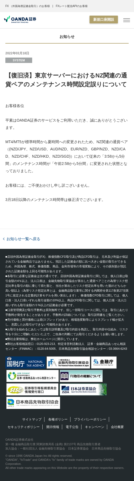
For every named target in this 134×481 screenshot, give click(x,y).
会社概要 (117, 427)
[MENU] (126, 20)
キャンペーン (94, 427)
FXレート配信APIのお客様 (72, 6)
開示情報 (52, 427)
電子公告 (72, 427)
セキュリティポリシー (24, 427)
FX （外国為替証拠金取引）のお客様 (27, 6)
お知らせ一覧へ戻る (23, 239)
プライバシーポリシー (90, 419)
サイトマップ (32, 419)
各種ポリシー (58, 419)
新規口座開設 (103, 19)
